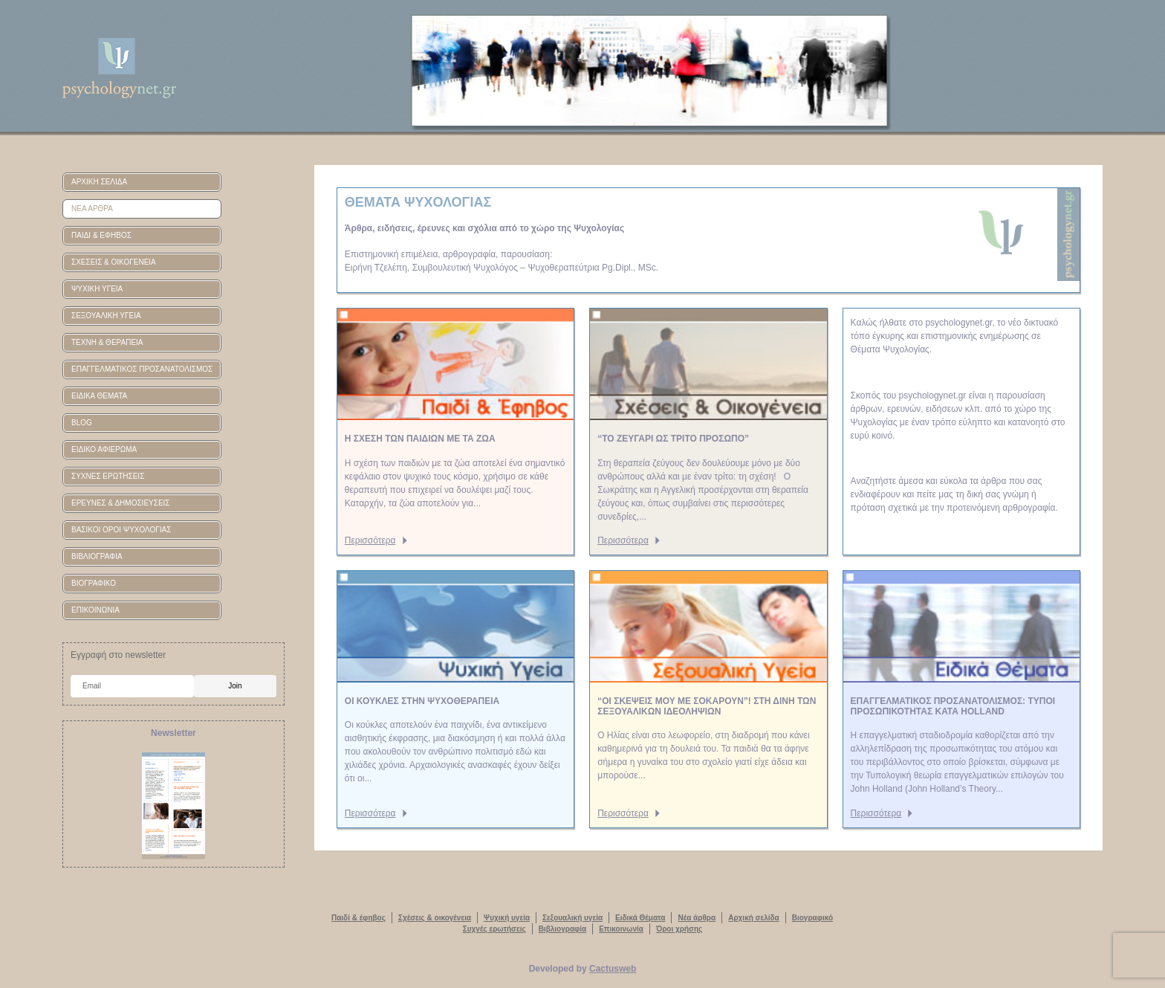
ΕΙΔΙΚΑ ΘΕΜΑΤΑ (99, 396)
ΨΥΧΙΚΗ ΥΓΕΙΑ (97, 289)
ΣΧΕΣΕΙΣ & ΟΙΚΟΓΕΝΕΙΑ (113, 262)
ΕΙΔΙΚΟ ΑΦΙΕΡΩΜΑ (104, 449)
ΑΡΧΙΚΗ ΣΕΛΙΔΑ (99, 182)
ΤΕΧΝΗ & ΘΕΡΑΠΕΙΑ (107, 342)
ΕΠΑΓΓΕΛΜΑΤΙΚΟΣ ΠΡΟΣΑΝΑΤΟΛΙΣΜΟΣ (141, 369)
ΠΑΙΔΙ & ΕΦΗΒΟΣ (101, 235)
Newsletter (173, 733)
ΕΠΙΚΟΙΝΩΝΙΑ (95, 610)
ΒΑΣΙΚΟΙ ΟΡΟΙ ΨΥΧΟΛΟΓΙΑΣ (121, 530)
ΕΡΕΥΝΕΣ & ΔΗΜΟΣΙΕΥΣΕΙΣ (120, 503)
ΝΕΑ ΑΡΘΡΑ (92, 208)
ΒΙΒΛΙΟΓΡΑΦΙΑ (97, 556)
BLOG (81, 423)
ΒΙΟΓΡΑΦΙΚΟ (93, 583)
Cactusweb (612, 968)
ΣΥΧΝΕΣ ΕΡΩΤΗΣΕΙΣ (107, 476)
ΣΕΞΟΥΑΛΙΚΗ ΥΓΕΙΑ (106, 315)
